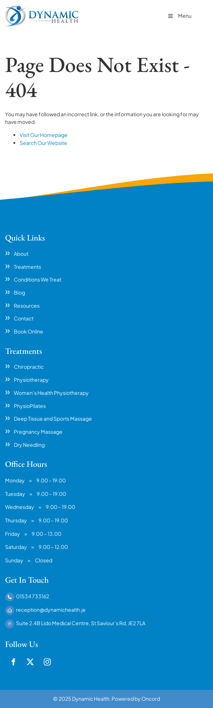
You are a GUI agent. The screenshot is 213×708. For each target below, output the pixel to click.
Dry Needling (29, 444)
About (21, 253)
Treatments (27, 266)
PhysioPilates (30, 405)
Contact (23, 318)
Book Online (28, 331)
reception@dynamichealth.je (51, 609)
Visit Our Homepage (44, 135)
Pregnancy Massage (38, 431)
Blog (19, 292)
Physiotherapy (31, 379)
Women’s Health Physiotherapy (51, 392)
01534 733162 (32, 596)
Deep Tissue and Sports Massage (53, 418)
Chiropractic (29, 366)
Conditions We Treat (37, 279)
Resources (27, 305)
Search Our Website (43, 142)
